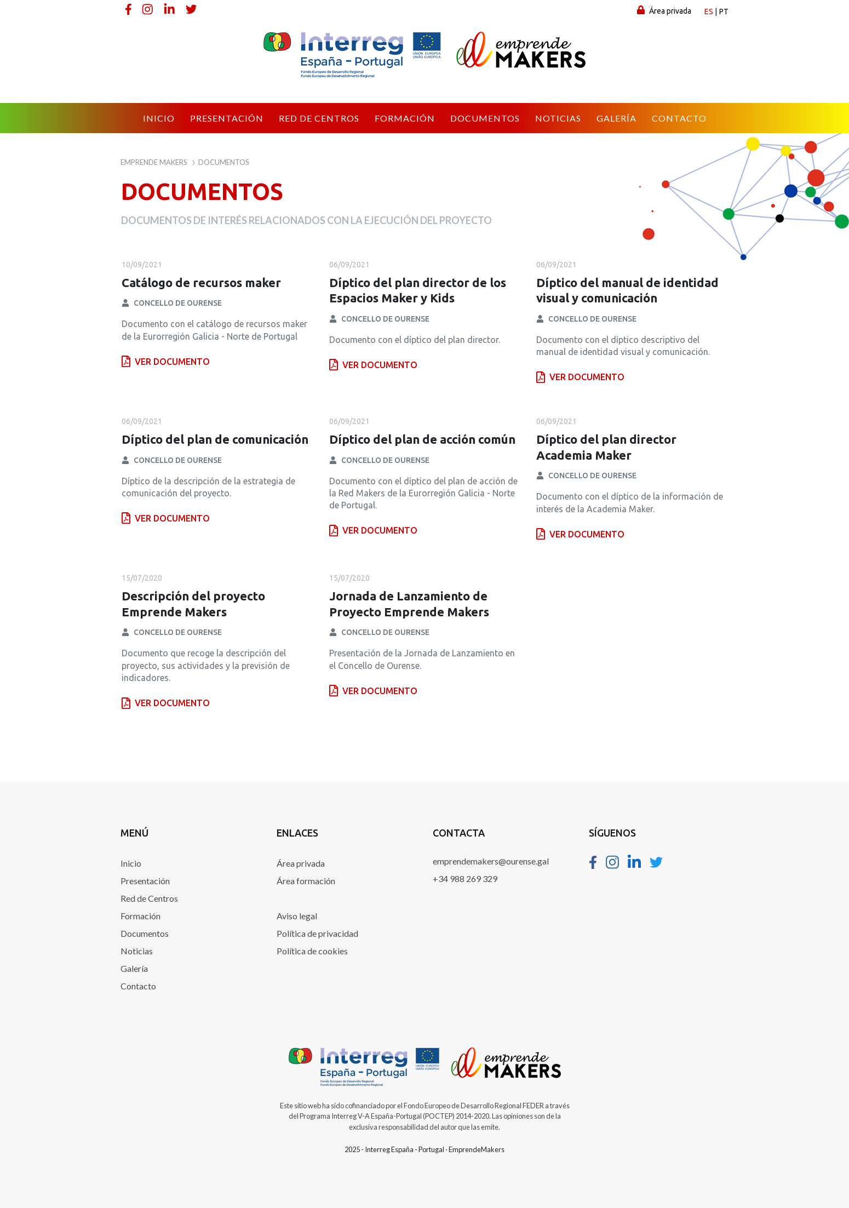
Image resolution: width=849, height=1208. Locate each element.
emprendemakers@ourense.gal (491, 861)
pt (723, 11)
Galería (134, 968)
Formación (140, 916)
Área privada (664, 10)
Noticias (137, 951)
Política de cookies (312, 951)
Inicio (131, 863)
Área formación (306, 880)
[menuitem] (158, 118)
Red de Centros (149, 898)
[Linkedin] (170, 9)
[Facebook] (129, 9)
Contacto (138, 986)
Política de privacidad (317, 933)
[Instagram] (148, 9)
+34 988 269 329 (465, 878)
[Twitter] (192, 9)
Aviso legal (297, 916)
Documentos (145, 933)
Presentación (145, 880)
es (708, 11)
